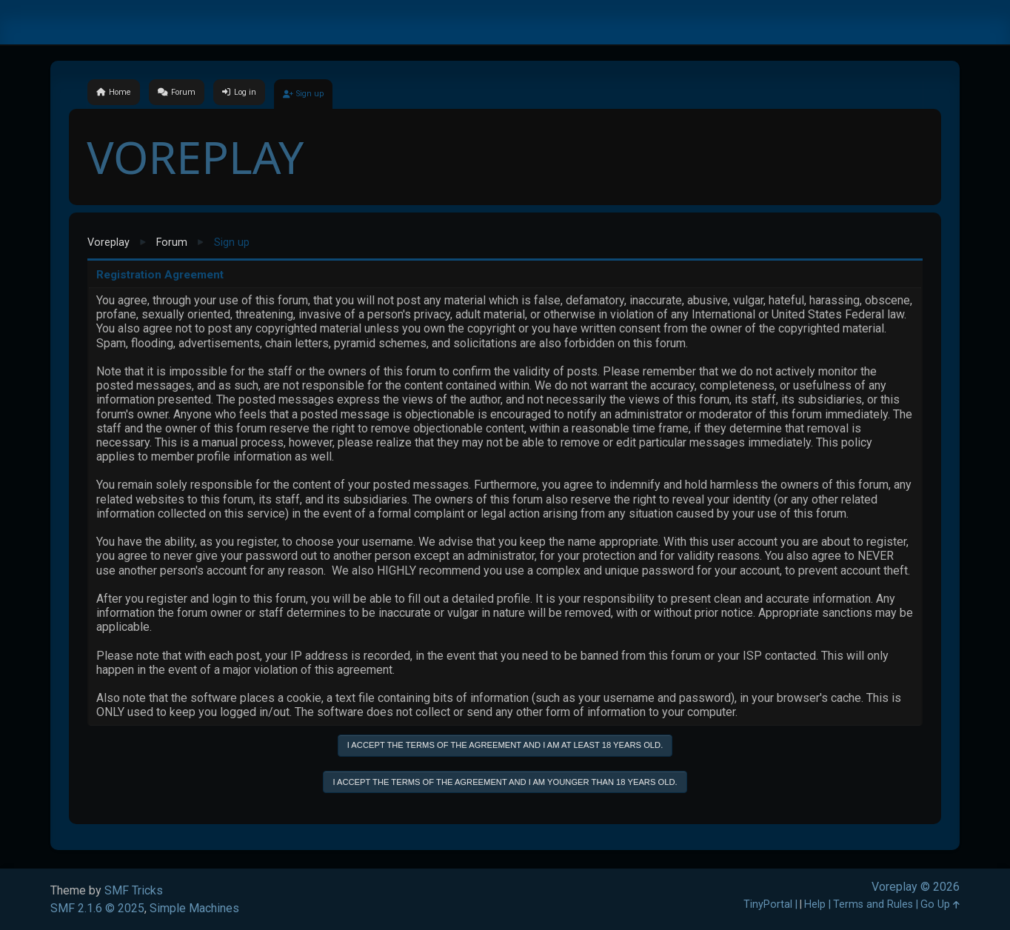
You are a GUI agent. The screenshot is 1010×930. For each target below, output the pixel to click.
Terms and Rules (873, 904)
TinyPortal (767, 904)
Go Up (940, 904)
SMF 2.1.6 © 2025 (97, 908)
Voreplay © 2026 (916, 887)
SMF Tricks (133, 890)
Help (815, 904)
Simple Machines (194, 908)
